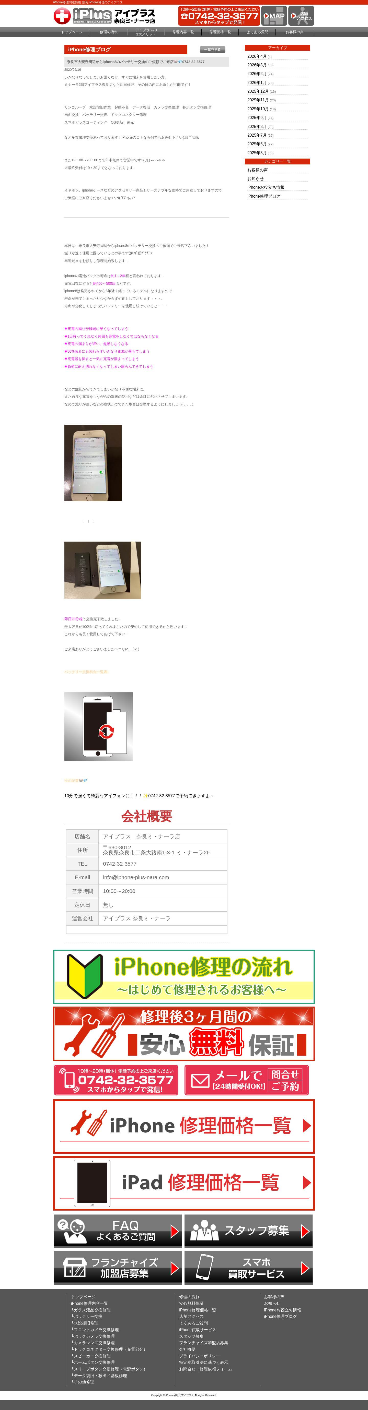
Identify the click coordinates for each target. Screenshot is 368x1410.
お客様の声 (295, 32)
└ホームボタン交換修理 (93, 1362)
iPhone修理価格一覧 (197, 1310)
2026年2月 (257, 73)
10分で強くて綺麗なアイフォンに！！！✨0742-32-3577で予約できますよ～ (139, 795)
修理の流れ (109, 32)
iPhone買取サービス (197, 1330)
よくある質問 (257, 32)
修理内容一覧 (183, 32)
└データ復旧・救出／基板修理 (99, 1375)
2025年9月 (257, 117)
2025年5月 (257, 153)
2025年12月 (258, 91)
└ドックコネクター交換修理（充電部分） (109, 1349)
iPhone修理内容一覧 (89, 1303)
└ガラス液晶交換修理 (91, 1310)
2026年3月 (257, 65)
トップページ (72, 32)
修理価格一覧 (220, 32)
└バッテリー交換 (86, 1316)
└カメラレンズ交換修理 (93, 1343)
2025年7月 (257, 135)
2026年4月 (257, 56)
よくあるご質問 (193, 1323)
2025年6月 (257, 144)
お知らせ (255, 178)
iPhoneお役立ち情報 (265, 187)
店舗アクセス (191, 1316)
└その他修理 (82, 1382)
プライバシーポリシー (199, 1356)
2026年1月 (257, 82)
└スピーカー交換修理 (91, 1356)
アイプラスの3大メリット (146, 32)
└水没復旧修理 (84, 1323)
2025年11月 (258, 100)
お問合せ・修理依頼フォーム (205, 1369)
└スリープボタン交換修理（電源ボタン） (109, 1369)
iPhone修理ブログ (263, 196)
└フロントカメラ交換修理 (95, 1330)
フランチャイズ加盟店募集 (203, 1343)
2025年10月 (258, 109)
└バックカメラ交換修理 (93, 1336)
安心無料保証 (191, 1303)
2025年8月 (257, 126)
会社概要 (187, 1349)
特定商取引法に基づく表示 (203, 1362)
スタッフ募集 (191, 1336)
